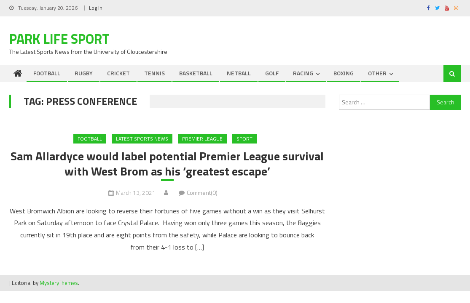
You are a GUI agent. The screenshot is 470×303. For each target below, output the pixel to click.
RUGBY (84, 73)
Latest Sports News (142, 139)
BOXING (343, 73)
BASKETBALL (195, 73)
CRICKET (118, 73)
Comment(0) (202, 192)
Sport (244, 139)
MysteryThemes (59, 283)
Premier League (202, 139)
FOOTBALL (46, 73)
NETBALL (239, 73)
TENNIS (154, 73)
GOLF (272, 73)
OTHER (377, 73)
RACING (303, 73)
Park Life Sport (59, 39)
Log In (95, 8)
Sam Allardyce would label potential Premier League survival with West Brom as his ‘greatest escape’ (167, 164)
